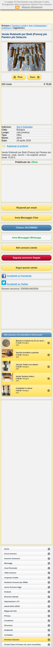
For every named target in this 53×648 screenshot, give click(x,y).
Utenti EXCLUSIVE (12, 606)
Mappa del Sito (10, 611)
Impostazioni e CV (12, 602)
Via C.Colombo (25, 127)
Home (6, 549)
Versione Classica (11, 640)
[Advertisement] (26, 16)
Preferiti (7, 592)
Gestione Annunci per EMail (16, 582)
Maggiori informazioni (32, 7)
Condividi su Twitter (17, 284)
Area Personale (10, 568)
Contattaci (8, 635)
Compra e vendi (19, 26)
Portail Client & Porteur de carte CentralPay (22, 645)
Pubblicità (8, 630)
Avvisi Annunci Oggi (12, 587)
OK (17, 7)
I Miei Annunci (10, 573)
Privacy (7, 616)
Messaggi (8, 563)
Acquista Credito (11, 578)
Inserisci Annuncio (12, 559)
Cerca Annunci (10, 554)
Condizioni (8, 621)
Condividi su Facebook (19, 276)
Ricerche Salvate (11, 597)
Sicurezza (8, 625)
